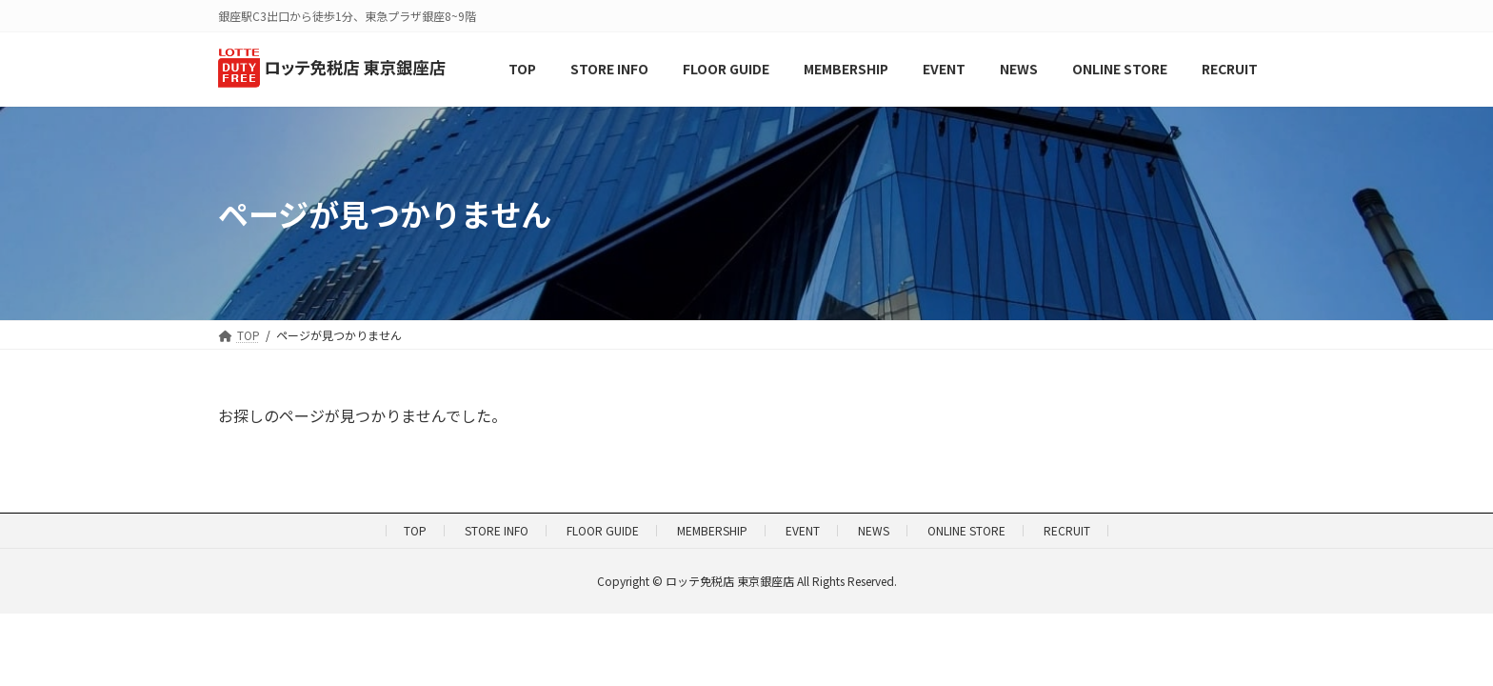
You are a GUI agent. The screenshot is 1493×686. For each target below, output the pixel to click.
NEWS (873, 530)
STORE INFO (496, 530)
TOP (415, 530)
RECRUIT (1067, 530)
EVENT (803, 530)
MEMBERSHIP (712, 530)
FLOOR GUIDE (603, 530)
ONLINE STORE (966, 530)
